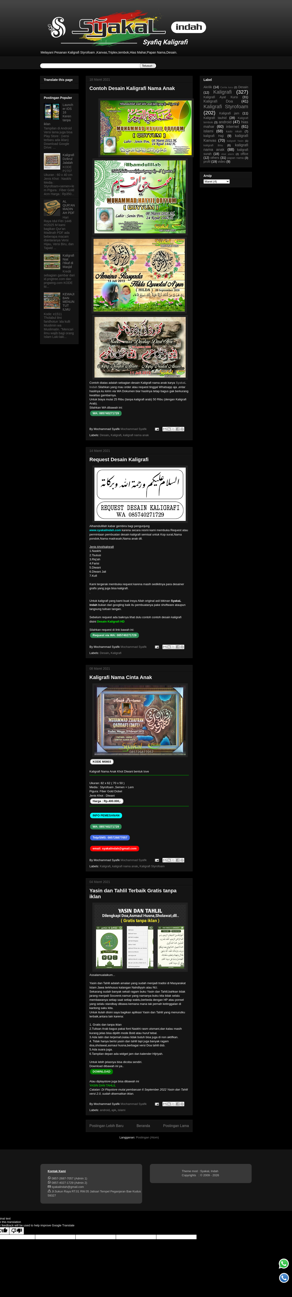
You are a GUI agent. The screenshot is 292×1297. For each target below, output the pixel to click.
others (214, 158)
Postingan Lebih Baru (106, 1126)
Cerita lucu (226, 87)
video (221, 161)
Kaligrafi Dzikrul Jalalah (68, 159)
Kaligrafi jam (229, 113)
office (244, 154)
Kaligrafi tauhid (215, 118)
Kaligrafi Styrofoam (152, 866)
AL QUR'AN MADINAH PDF (69, 207)
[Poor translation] (16, 1231)
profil (206, 161)
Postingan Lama (176, 1126)
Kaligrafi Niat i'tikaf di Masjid (68, 261)
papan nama (235, 158)
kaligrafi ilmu (213, 145)
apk (113, 1110)
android (105, 1110)
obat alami (227, 154)
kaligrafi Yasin (235, 140)
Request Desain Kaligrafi (119, 459)
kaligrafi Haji (213, 136)
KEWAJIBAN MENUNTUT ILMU (69, 301)
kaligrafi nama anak (136, 435)
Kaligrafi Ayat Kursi (220, 97)
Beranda (143, 1126)
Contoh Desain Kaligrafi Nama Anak (132, 88)
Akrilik (207, 87)
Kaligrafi (116, 435)
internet (232, 126)
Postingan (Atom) (147, 1137)
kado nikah (234, 131)
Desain (104, 435)
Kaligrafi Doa (218, 101)
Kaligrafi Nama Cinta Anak (120, 677)
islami (121, 1110)
